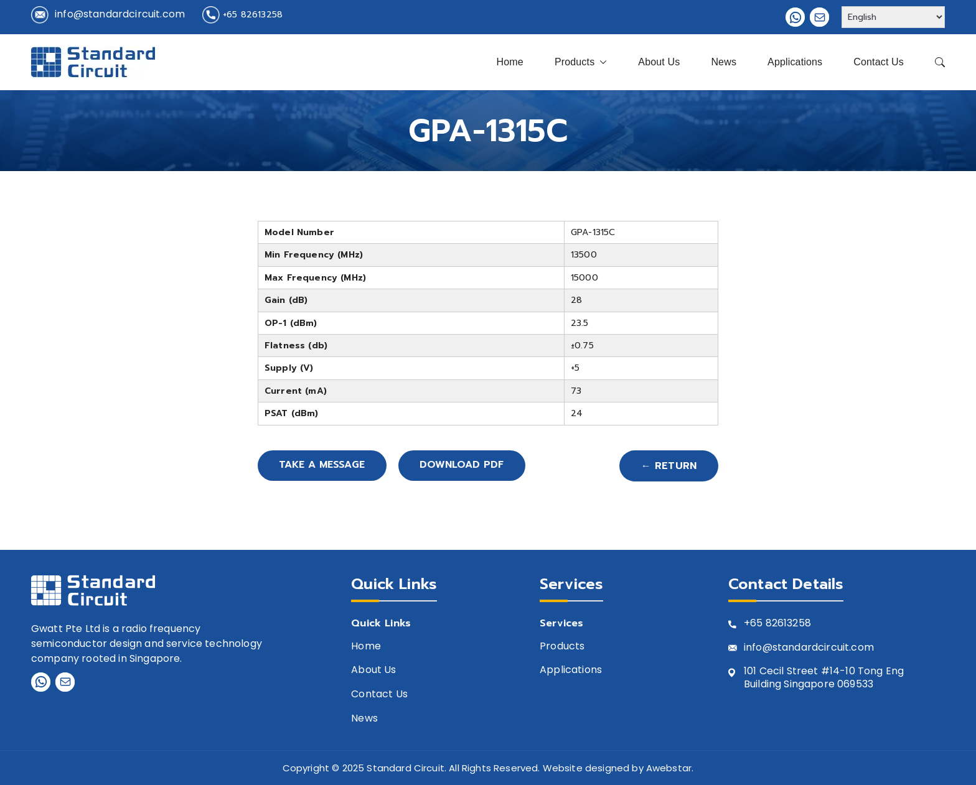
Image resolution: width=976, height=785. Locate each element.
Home (510, 62)
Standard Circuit (405, 767)
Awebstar (669, 767)
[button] (600, 62)
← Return (669, 465)
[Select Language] (893, 17)
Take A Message (323, 465)
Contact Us (878, 62)
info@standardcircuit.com (120, 14)
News (723, 62)
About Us (659, 62)
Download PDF (466, 465)
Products (581, 62)
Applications (794, 62)
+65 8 (758, 623)
